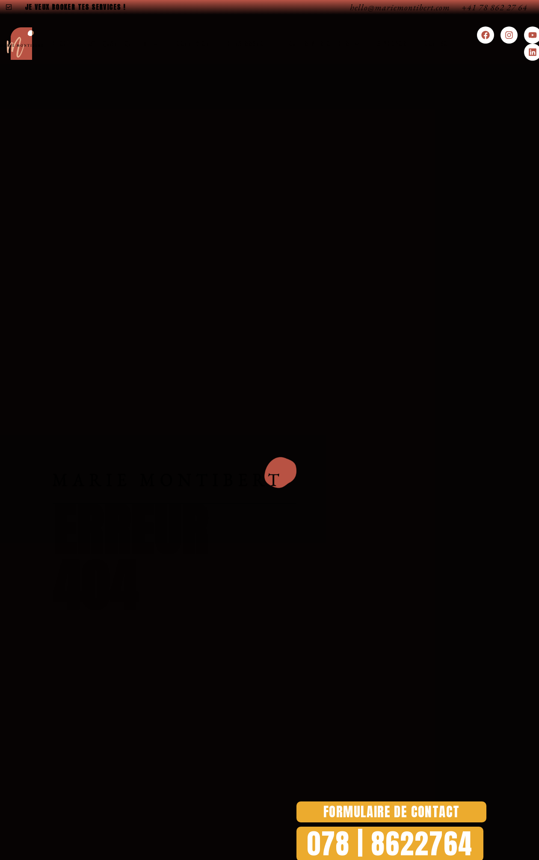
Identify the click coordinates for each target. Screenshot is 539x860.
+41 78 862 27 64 (494, 7)
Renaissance (247, 43)
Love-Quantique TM (121, 43)
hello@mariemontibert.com (400, 7)
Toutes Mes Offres (322, 43)
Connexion (193, 43)
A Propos (392, 43)
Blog (60, 43)
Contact (438, 43)
